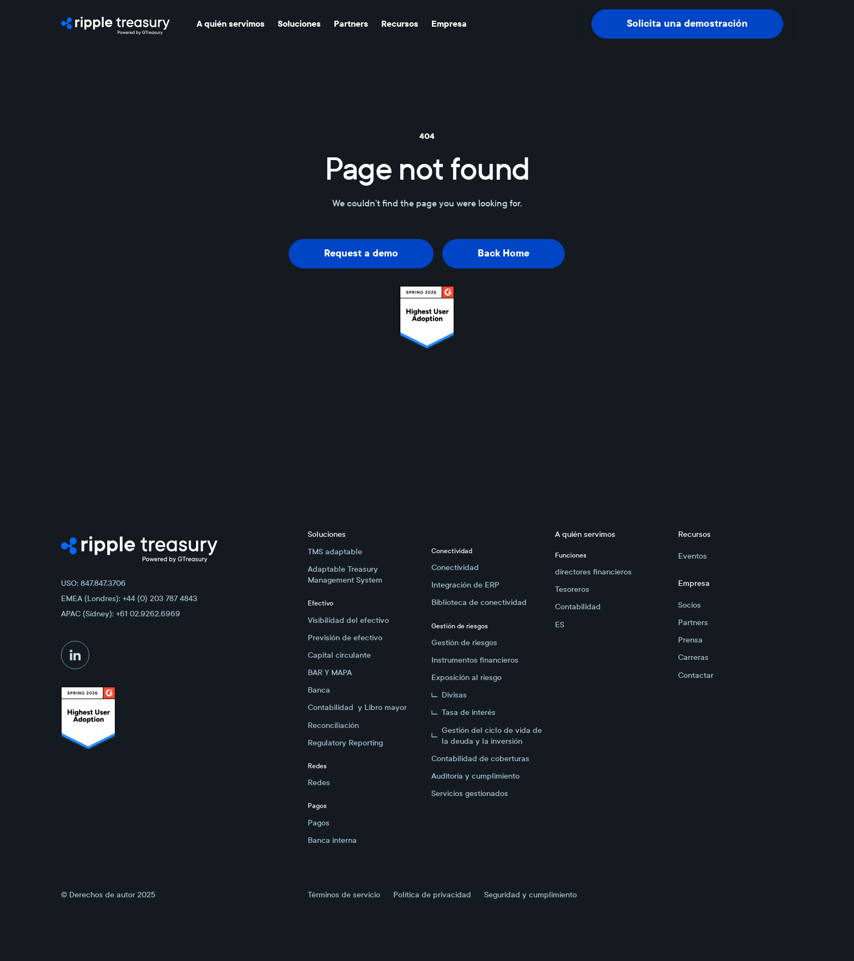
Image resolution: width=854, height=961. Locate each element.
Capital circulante (339, 655)
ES (559, 624)
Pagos (319, 823)
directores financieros (593, 572)
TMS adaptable (335, 551)
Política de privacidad (432, 894)
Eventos (692, 556)
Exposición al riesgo (466, 677)
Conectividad (455, 567)
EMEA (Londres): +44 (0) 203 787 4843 (129, 598)
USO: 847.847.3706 (93, 583)
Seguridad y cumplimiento (530, 894)
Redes (319, 782)
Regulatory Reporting (345, 743)
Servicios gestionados (469, 793)
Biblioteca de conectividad (479, 602)
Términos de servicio (344, 894)
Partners (693, 622)
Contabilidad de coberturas (480, 758)
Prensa (690, 640)
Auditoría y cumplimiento (475, 776)
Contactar (695, 675)
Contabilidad (578, 606)
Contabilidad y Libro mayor (357, 707)
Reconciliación (333, 725)
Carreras (693, 657)
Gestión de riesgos (464, 642)
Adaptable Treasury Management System (345, 574)
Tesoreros (572, 589)
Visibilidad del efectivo (348, 620)
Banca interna (332, 840)
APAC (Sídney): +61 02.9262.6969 (120, 614)
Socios (689, 605)
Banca (319, 690)
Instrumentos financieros (474, 660)
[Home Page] (115, 24)
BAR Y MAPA (330, 672)
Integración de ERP (465, 585)
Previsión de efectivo (345, 637)
